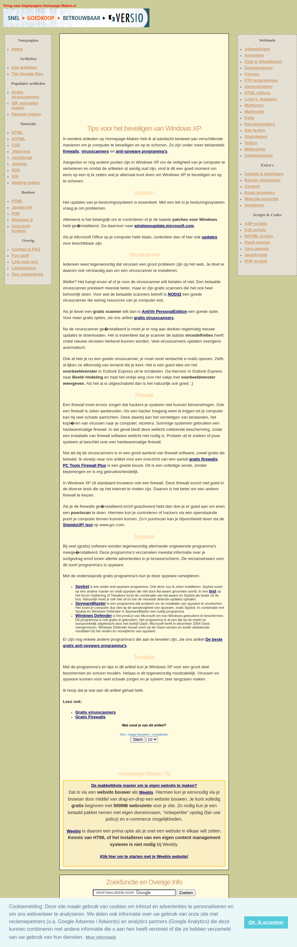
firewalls (71, 151)
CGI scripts (255, 229)
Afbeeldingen (257, 49)
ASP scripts (255, 223)
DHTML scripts (258, 236)
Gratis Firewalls (90, 717)
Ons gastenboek (27, 274)
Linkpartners (24, 268)
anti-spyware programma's (142, 151)
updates (209, 237)
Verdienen (254, 205)
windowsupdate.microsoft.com (164, 225)
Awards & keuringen (264, 173)
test (212, 591)
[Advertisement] (189, 17)
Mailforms (254, 105)
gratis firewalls (203, 459)
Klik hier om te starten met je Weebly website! (144, 856)
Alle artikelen (24, 67)
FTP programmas (261, 80)
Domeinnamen (258, 67)
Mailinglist (254, 111)
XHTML (19, 138)
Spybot (82, 586)
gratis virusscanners (154, 317)
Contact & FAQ (26, 249)
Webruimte (254, 149)
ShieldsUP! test (78, 524)
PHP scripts (255, 261)
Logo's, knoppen (260, 99)
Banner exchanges (262, 180)
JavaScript (22, 157)
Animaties (254, 55)
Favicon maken (26, 114)
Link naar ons (25, 261)
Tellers (250, 142)
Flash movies (257, 242)
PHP (16, 213)
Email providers (259, 192)
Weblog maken (26, 182)
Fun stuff (20, 255)
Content (252, 186)
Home (17, 49)
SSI (15, 176)
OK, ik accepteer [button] (266, 922)
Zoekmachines (258, 155)
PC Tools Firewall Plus (84, 465)
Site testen (254, 130)
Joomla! (19, 163)
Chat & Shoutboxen (263, 61)
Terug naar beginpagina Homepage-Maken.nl (39, 6)
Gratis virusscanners (95, 712)
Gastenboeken (258, 86)
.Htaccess (21, 151)
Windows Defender (93, 615)
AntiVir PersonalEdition (164, 311)
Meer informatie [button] (101, 937)
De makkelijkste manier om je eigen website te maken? (144, 785)
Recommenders (259, 124)
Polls (249, 117)
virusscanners (95, 151)
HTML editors (257, 92)
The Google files (27, 73)
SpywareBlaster (90, 603)
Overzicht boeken (21, 228)
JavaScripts (255, 254)
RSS (16, 170)
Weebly (146, 792)
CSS (16, 145)
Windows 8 (22, 219)
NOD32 (174, 294)
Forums (251, 74)
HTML (17, 132)
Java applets (256, 248)
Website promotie (261, 198)
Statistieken (255, 136)
